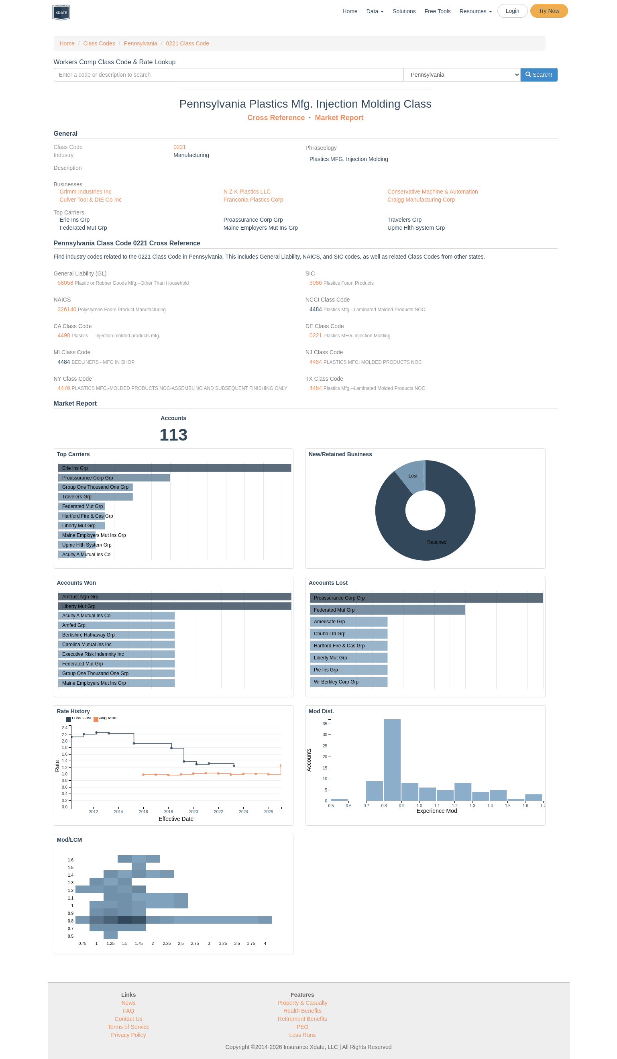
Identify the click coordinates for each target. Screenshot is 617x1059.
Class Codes (99, 43)
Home (349, 11)
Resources (476, 11)
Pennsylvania (140, 43)
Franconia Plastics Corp (253, 199)
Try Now (549, 11)
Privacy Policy (128, 1035)
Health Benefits (302, 1011)
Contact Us (129, 1019)
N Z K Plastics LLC (247, 191)
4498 (64, 335)
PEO (303, 1027)
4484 (316, 362)
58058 (65, 283)
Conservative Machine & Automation (432, 191)
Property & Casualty (302, 1003)
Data (375, 11)
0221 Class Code (187, 43)
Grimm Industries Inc (86, 191)
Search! (538, 74)
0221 (179, 147)
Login (512, 11)
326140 (67, 309)
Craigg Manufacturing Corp (421, 199)
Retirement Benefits (302, 1019)
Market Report (339, 118)
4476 (64, 388)
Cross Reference (276, 118)
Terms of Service (128, 1027)
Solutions (404, 11)
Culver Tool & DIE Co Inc (91, 199)
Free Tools (438, 11)
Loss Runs (302, 1035)
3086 (316, 283)
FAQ (128, 1011)
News (129, 1003)
